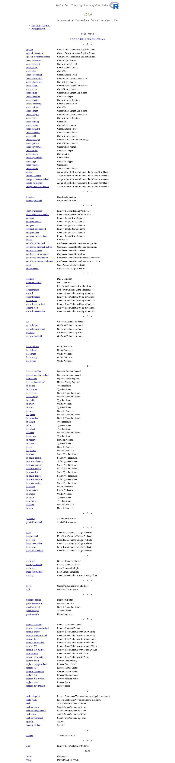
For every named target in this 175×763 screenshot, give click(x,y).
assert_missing (32, 122)
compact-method (33, 221)
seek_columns (32, 707)
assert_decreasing (34, 75)
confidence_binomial (35, 243)
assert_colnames (33, 60)
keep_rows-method (34, 550)
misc (103, 39)
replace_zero (32, 682)
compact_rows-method (36, 236)
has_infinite (31, 350)
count (28, 265)
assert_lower (31, 118)
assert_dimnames (33, 82)
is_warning (31, 501)
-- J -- (87, 513)
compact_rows (32, 232)
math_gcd (30, 561)
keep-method (32, 536)
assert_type (31, 161)
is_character (31, 389)
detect (29, 286)
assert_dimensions (34, 78)
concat (29, 239)
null (28, 589)
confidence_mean (34, 250)
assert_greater (32, 100)
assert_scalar (32, 150)
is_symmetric (32, 490)
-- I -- (87, 366)
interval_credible (33, 371)
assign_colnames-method (37, 179)
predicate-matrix (33, 600)
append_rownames (34, 53)
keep (28, 532)
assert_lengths (32, 114)
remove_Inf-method (35, 642)
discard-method (33, 297)
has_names (31, 361)
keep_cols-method (34, 543)
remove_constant (33, 624)
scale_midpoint (33, 696)
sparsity (29, 721)
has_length (31, 354)
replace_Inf (31, 668)
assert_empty (32, 86)
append (29, 49)
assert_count (31, 67)
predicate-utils (32, 614)
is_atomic (30, 386)
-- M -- (87, 555)
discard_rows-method (35, 311)
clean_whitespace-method (37, 214)
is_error (29, 407)
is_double (30, 400)
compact (30, 218)
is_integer (30, 422)
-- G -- (87, 316)
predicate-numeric (34, 603)
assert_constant (33, 64)
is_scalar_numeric (34, 479)
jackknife (30, 518)
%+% (28, 756)
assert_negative (33, 129)
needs (28, 586)
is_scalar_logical (33, 476)
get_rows (30, 332)
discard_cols (31, 300)
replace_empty (32, 661)
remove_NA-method (35, 650)
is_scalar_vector (33, 483)
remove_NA (31, 646)
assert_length (32, 111)
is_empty (30, 404)
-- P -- (87, 594)
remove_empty (33, 632)
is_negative (31, 440)
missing (29, 575)
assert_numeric (33, 132)
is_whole (30, 504)
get (27, 322)
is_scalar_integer (33, 468)
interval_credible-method (37, 375)
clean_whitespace (34, 211)
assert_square (32, 154)
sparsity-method (33, 725)
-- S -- (87, 691)
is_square (30, 486)
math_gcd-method (34, 564)
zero (28, 746)
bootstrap (30, 197)
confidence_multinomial (37, 258)
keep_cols (30, 540)
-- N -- (87, 580)
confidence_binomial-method (39, 247)
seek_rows (31, 714)
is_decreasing (32, 396)
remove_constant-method (37, 628)
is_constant (31, 393)
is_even (29, 411)
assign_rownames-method (37, 186)
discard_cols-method (35, 304)
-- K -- (87, 527)
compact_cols (32, 225)
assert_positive (32, 143)
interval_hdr (31, 378)
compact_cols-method (36, 229)
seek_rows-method (34, 718)
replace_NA (31, 675)
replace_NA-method (35, 679)
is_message (31, 436)
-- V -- (87, 730)
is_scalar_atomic (33, 458)
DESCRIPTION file (40, 26)
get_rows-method (34, 336)
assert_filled (31, 93)
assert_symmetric (34, 157)
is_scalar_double (33, 465)
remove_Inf (31, 639)
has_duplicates (32, 346)
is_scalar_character (34, 461)
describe (30, 279)
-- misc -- (87, 750)
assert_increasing (33, 104)
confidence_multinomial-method (40, 261)
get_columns (32, 325)
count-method (32, 268)
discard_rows (32, 308)
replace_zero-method (35, 686)
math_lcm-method (34, 572)
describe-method (33, 282)
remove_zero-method (35, 657)
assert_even (31, 89)
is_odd (29, 447)
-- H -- (87, 341)
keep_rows (31, 547)
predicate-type (32, 610)
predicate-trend (33, 607)
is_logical (30, 429)
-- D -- (87, 273)
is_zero (29, 508)
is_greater (30, 414)
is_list (29, 425)
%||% (28, 760)
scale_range (31, 700)
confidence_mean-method (37, 254)
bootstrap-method (34, 200)
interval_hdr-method (35, 382)
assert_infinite (32, 107)
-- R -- (87, 619)
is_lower (30, 432)
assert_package (33, 139)
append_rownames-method (38, 57)
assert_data (31, 71)
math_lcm (30, 568)
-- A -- (87, 44)
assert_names (32, 125)
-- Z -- (87, 740)
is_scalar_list (32, 472)
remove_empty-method (36, 635)
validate (29, 735)
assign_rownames (34, 183)
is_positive (31, 450)
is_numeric (31, 443)
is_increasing (32, 418)
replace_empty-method (36, 664)
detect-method (32, 290)
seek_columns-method (36, 710)
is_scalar (30, 454)
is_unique (30, 494)
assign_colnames (33, 175)
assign (29, 172)
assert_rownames (33, 147)
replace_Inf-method (35, 671)
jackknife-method (34, 522)
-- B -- (87, 191)
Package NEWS (38, 29)
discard (29, 293)
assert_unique (32, 165)
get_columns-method (35, 329)
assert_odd (31, 136)
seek (28, 703)
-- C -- (87, 205)
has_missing (31, 357)
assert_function (33, 96)
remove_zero (32, 653)
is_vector (30, 497)
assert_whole (32, 168)
